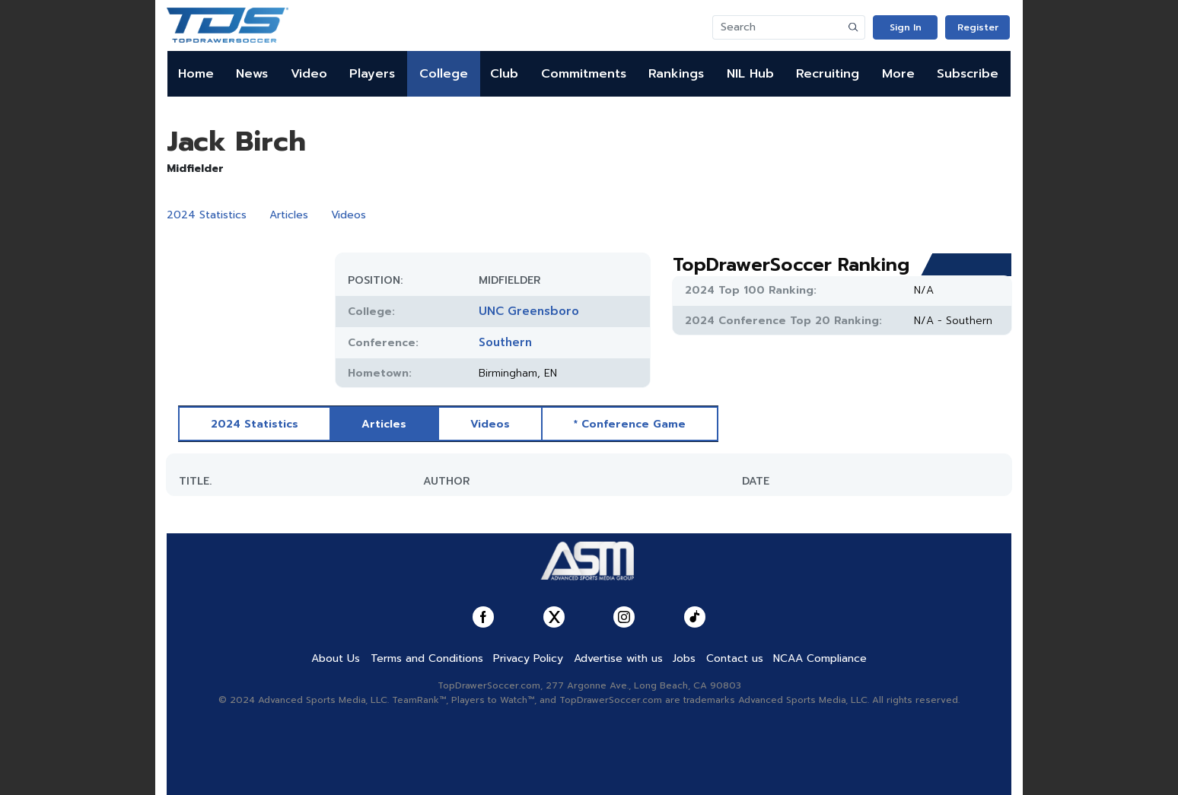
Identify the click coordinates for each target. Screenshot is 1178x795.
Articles (288, 215)
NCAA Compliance (820, 658)
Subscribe (967, 74)
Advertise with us (618, 658)
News (252, 74)
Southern (505, 342)
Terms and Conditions (427, 658)
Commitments (583, 74)
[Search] (777, 27)
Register (977, 27)
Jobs (684, 658)
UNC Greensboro (529, 311)
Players (372, 74)
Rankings (676, 74)
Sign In (906, 27)
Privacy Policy (528, 658)
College (443, 74)
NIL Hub (750, 74)
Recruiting (827, 74)
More (898, 74)
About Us (335, 658)
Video (309, 74)
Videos (348, 215)
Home (196, 74)
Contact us (734, 658)
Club (504, 74)
